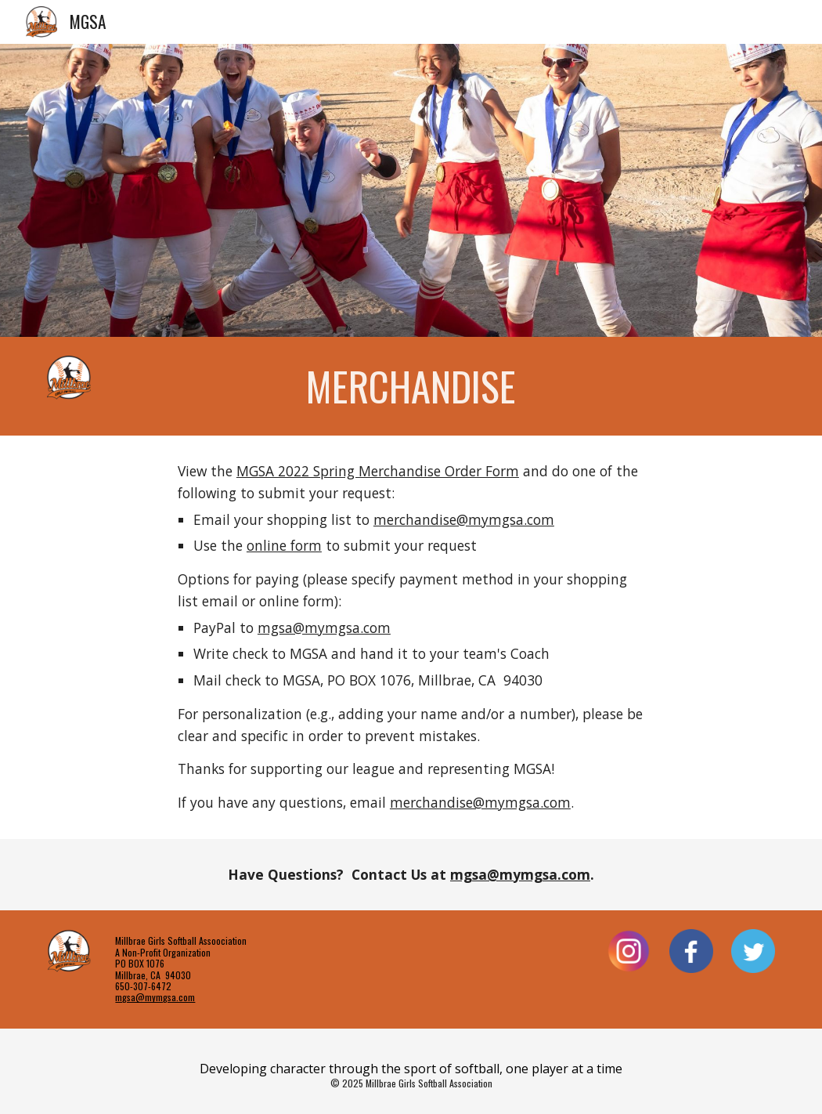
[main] (410, 386)
